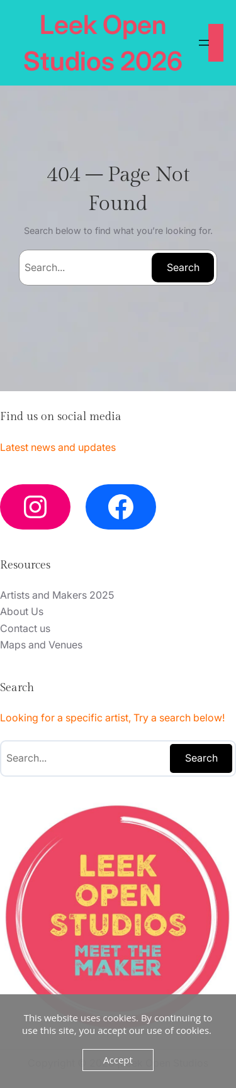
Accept (118, 1059)
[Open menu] (203, 42)
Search (183, 267)
